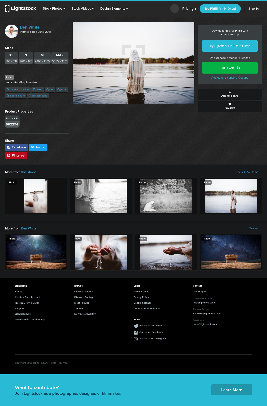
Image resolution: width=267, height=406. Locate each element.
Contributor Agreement (147, 308)
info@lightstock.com (204, 302)
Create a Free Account (27, 297)
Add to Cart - (230, 68)
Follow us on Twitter (150, 325)
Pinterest (16, 155)
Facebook (16, 147)
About (18, 291)
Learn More (231, 390)
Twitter (38, 147)
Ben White (30, 27)
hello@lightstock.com (205, 324)
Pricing (189, 8)
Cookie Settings (143, 303)
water (37, 89)
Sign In (253, 8)
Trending (79, 308)
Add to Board (230, 94)
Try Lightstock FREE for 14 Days (230, 46)
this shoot (28, 172)
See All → (255, 228)
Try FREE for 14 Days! (220, 8)
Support (19, 308)
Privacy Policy (141, 297)
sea (49, 89)
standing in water (18, 89)
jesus (61, 89)
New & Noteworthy (85, 314)
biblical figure (16, 96)
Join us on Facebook (151, 332)
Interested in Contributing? (30, 319)
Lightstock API (23, 314)
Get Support (200, 291)
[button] (54, 8)
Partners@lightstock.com (207, 313)
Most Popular (81, 303)
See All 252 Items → (249, 172)
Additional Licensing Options (229, 77)
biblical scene (38, 96)
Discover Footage (84, 297)
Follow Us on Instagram (152, 338)
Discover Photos (83, 291)
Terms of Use (141, 291)
